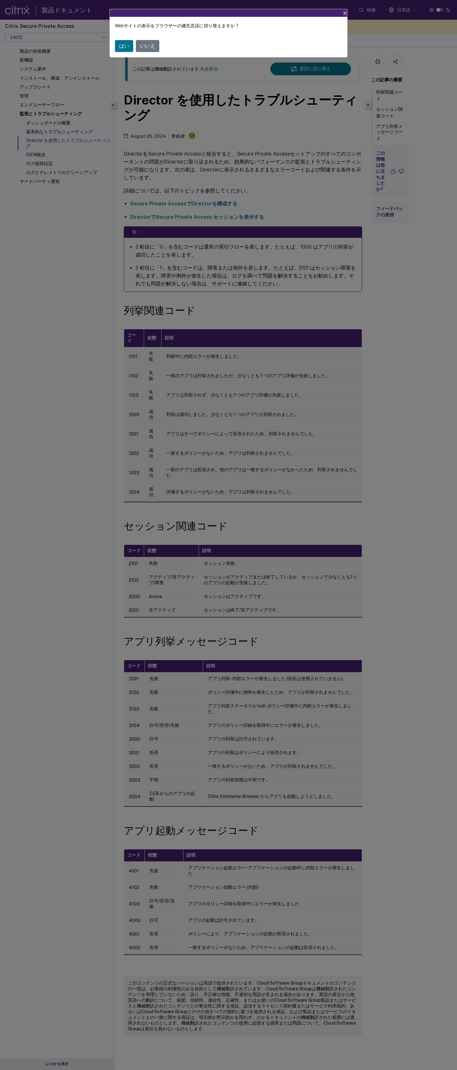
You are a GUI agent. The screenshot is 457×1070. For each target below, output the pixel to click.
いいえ (147, 36)
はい (124, 36)
